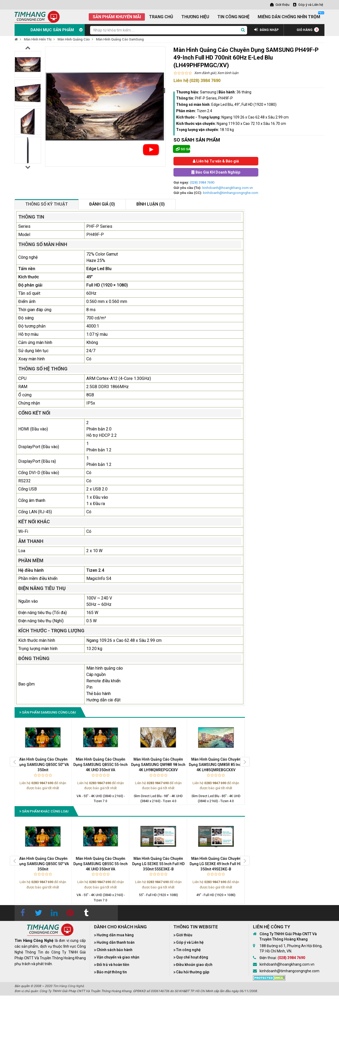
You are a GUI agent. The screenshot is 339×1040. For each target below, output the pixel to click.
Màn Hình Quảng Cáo (73, 39)
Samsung (208, 92)
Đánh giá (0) (102, 204)
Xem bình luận (227, 73)
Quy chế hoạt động (192, 957)
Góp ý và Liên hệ (190, 942)
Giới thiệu (184, 935)
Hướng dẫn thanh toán (116, 942)
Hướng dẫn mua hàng (115, 935)
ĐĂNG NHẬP (266, 30)
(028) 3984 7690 (202, 182)
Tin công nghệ (188, 950)
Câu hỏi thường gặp (192, 972)
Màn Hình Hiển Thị (37, 39)
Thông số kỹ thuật (46, 204)
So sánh (183, 149)
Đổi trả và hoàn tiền (113, 964)
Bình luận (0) (150, 204)
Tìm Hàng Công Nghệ (68, 986)
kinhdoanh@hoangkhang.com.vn (227, 188)
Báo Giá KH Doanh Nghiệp (215, 172)
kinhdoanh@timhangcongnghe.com (230, 193)
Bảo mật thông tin (112, 972)
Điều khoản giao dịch (194, 964)
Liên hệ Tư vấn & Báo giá (216, 161)
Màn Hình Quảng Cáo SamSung (120, 39)
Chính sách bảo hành (114, 950)
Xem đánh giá (204, 73)
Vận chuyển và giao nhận (118, 957)
